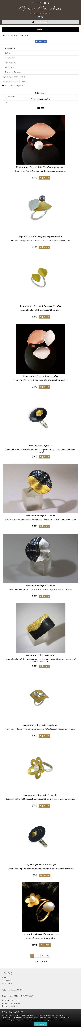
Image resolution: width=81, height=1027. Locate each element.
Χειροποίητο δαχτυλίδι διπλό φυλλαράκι (40, 306)
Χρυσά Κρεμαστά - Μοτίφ (14, 77)
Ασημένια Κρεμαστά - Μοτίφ (15, 82)
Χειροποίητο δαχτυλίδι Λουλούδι (40, 795)
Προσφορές (7, 981)
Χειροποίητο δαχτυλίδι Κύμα (40, 516)
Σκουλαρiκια (10, 63)
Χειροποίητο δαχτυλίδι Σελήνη (40, 865)
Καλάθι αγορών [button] (40, 22)
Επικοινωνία (7, 984)
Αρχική (4, 978)
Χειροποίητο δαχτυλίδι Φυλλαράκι (40, 376)
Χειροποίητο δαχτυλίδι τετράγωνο (40, 725)
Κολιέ (7, 53)
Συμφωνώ (40, 1024)
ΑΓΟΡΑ (44, 178)
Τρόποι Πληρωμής (10, 1000)
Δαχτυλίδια (10, 58)
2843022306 (37, 3)
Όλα (47, 956)
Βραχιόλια (9, 67)
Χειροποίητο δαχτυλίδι (40, 446)
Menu (47, 29)
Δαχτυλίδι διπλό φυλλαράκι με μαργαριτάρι (40, 237)
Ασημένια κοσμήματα (14, 86)
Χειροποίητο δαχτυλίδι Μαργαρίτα (40, 934)
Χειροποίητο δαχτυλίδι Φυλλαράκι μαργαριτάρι (40, 167)
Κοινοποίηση (41, 41)
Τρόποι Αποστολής (11, 1003)
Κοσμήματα (10, 48)
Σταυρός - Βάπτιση (13, 72)
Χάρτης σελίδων (10, 1006)
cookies (31, 1015)
